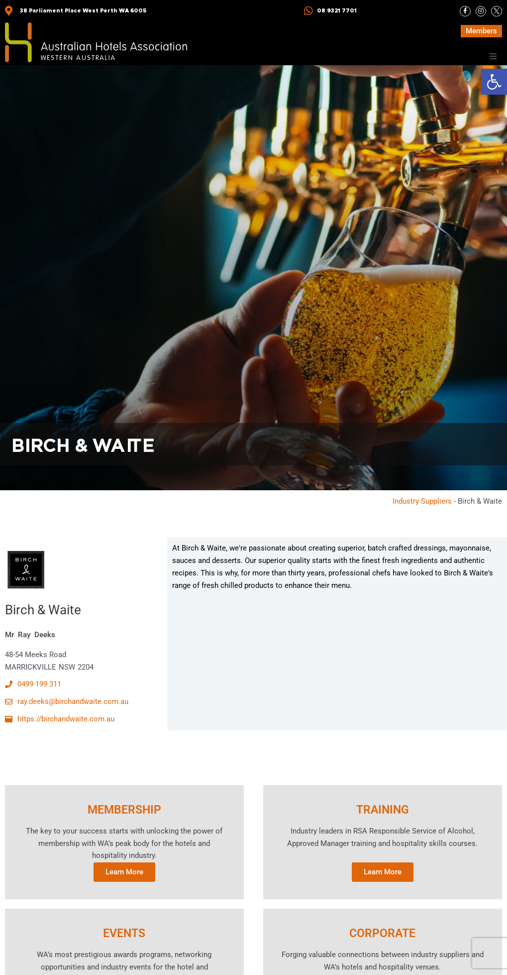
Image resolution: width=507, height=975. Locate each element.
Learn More (124, 871)
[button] (494, 82)
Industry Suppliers (422, 501)
